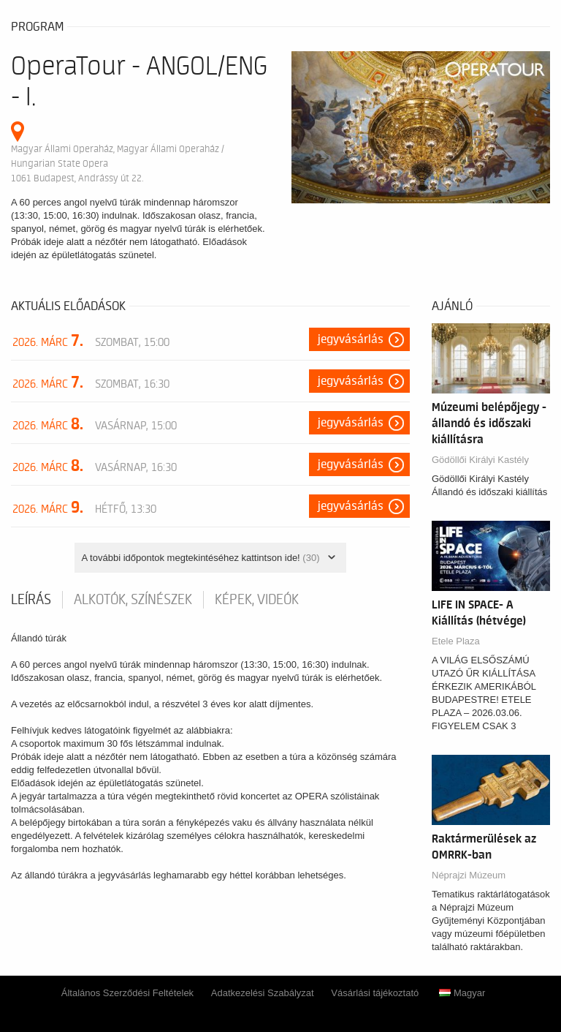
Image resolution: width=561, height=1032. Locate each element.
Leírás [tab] (31, 600)
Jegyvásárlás (350, 339)
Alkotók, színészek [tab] (133, 600)
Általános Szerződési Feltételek (127, 992)
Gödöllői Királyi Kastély (480, 459)
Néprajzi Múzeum (468, 875)
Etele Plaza (456, 641)
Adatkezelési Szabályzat (262, 992)
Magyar (462, 992)
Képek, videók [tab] (257, 600)
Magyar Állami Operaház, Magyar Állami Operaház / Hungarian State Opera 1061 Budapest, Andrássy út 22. (117, 163)
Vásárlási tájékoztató (375, 992)
